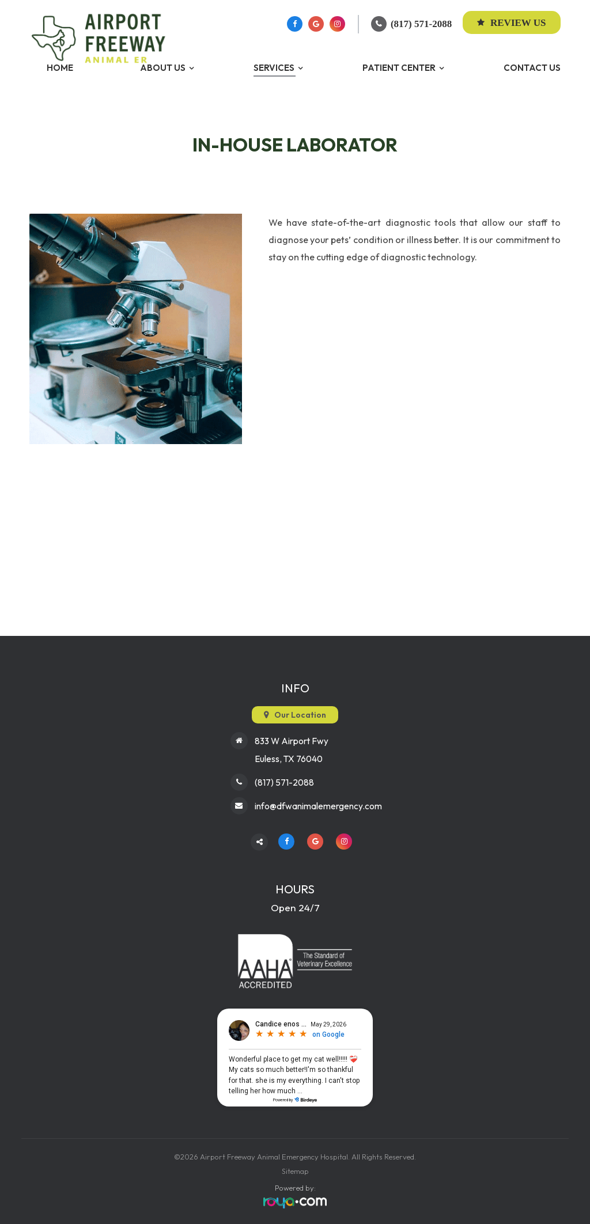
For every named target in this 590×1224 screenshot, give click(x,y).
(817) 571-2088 (421, 23)
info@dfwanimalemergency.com (318, 804)
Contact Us (532, 67)
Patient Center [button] (399, 67)
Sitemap (295, 1168)
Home (60, 67)
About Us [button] (163, 67)
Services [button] (274, 67)
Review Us (511, 22)
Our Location (300, 715)
